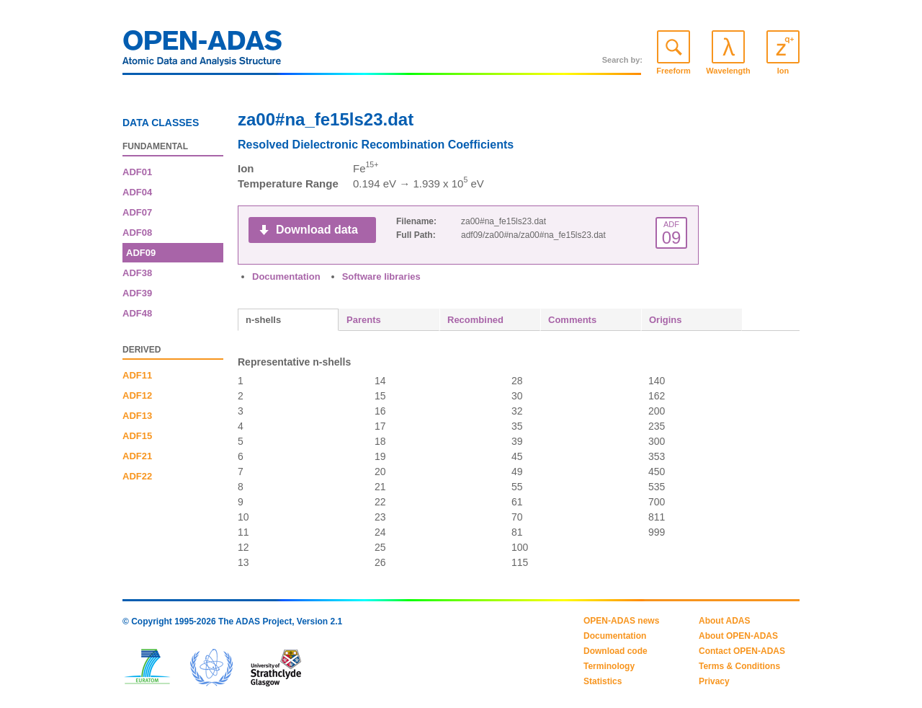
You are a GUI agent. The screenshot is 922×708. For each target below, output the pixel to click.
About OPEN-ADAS (738, 636)
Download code (615, 651)
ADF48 (137, 313)
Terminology (609, 666)
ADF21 (137, 456)
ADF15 (137, 435)
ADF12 (137, 395)
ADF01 (137, 172)
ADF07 (137, 212)
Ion (783, 70)
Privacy (714, 681)
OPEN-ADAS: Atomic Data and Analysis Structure (202, 52)
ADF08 (137, 232)
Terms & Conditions (739, 666)
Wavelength (728, 70)
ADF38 (137, 272)
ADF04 (137, 192)
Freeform (673, 70)
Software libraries (381, 276)
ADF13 (137, 415)
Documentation (286, 276)
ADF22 (137, 476)
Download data (317, 230)
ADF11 (137, 375)
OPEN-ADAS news (621, 621)
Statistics (602, 681)
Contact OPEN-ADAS (742, 651)
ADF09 (141, 252)
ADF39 (137, 293)
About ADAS (725, 621)
